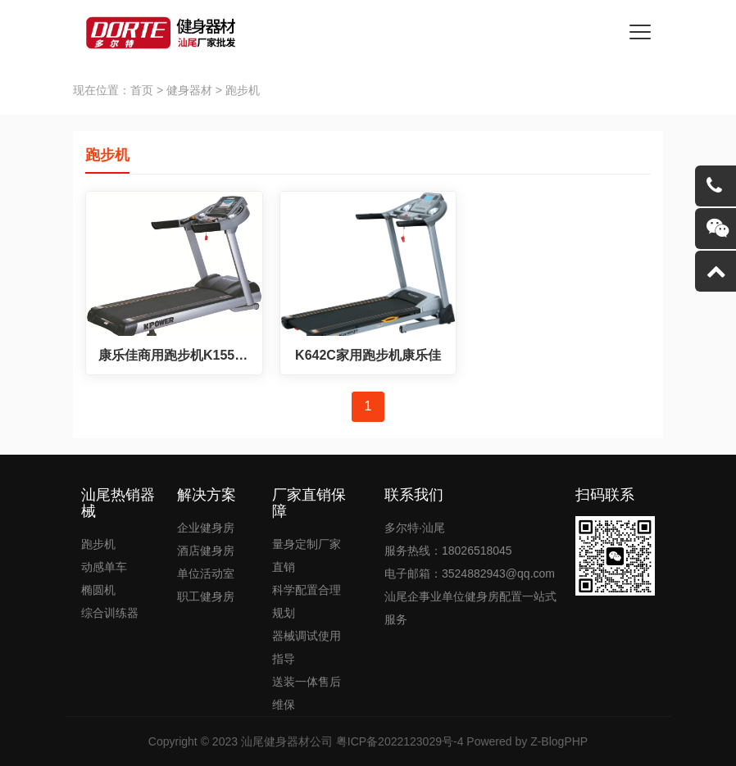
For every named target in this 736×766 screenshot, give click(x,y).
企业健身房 (205, 527)
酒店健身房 (205, 550)
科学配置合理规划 (306, 601)
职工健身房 (205, 596)
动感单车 (104, 566)
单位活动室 (205, 573)
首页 (141, 90)
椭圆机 (98, 589)
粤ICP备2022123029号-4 (400, 741)
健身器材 (189, 90)
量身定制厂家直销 (306, 555)
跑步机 (98, 544)
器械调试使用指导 (306, 647)
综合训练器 (110, 612)
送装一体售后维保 (306, 693)
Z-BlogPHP (559, 741)
